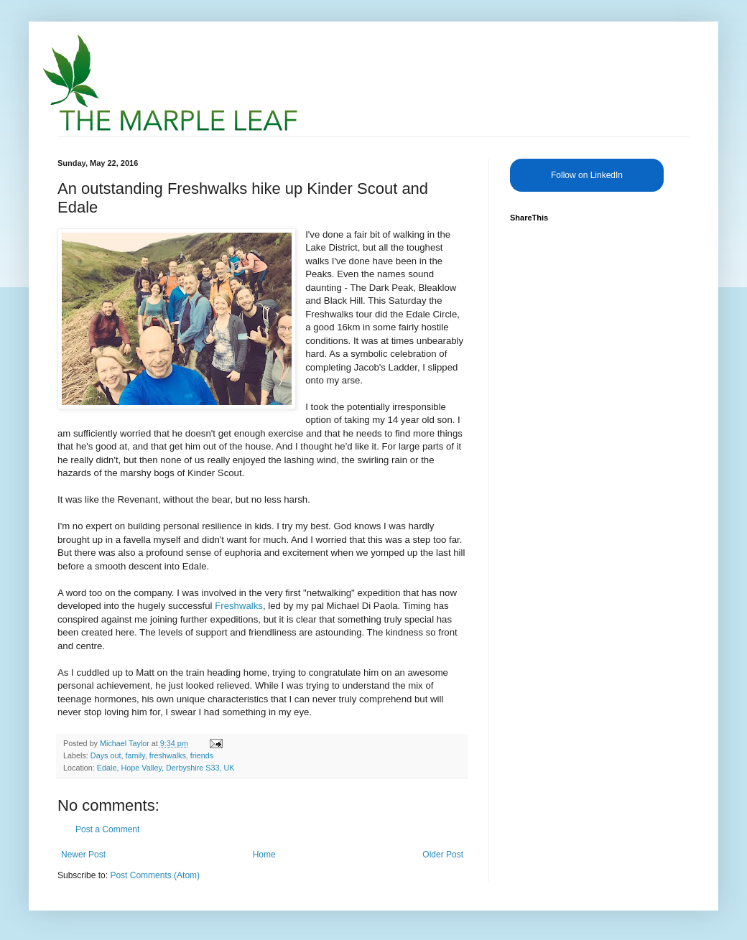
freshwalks (167, 755)
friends (201, 755)
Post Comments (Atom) (155, 875)
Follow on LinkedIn (587, 175)
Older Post (442, 855)
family (134, 755)
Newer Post (83, 855)
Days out (106, 755)
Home (264, 855)
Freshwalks (239, 605)
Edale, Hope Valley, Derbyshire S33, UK (166, 767)
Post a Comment (107, 829)
